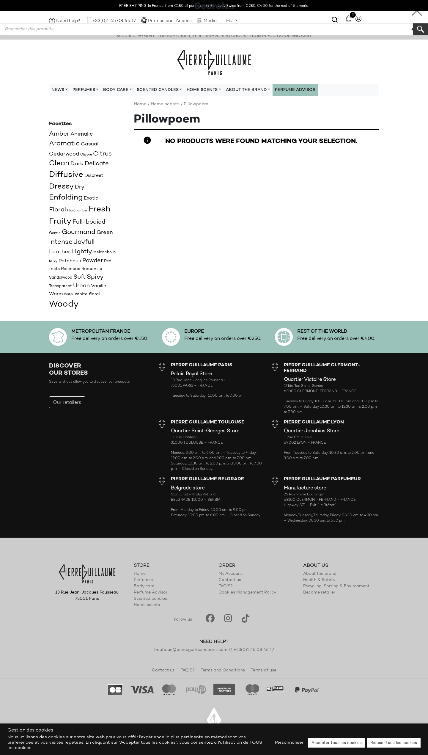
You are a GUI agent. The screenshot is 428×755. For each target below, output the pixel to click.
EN (230, 21)
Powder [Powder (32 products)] (92, 261)
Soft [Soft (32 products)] (79, 277)
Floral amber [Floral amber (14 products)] (77, 210)
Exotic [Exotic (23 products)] (91, 198)
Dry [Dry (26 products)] (79, 187)
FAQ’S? (225, 586)
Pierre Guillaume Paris (214, 62)
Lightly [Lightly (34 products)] (81, 252)
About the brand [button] (246, 90)
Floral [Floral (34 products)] (57, 210)
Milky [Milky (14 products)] (53, 261)
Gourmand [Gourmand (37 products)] (78, 232)
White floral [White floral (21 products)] (87, 294)
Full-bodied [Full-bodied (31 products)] (89, 222)
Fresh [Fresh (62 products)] (99, 209)
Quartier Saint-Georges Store (205, 431)
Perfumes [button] (84, 90)
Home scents (165, 104)
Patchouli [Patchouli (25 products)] (70, 260)
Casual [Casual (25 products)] (89, 144)
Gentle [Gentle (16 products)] (55, 233)
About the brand (319, 574)
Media (210, 21)
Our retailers (67, 402)
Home (140, 104)
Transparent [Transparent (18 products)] (60, 286)
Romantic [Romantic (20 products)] (91, 269)
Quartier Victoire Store (310, 379)
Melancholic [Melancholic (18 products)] (104, 252)
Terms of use (263, 670)
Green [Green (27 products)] (105, 233)
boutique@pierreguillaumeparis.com (190, 650)
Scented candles (150, 599)
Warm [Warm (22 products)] (56, 294)
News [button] (57, 90)
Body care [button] (115, 90)
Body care (144, 586)
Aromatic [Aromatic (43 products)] (64, 143)
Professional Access (170, 21)
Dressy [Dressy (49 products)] (61, 186)
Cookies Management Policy (247, 593)
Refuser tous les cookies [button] (393, 743)
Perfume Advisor (295, 90)
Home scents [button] (202, 90)
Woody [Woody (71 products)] (63, 304)
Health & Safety (319, 580)
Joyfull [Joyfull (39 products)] (84, 242)
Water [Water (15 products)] (68, 294)
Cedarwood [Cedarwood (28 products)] (64, 154)
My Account (230, 574)
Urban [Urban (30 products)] (81, 286)
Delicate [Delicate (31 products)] (97, 164)
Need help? (68, 21)
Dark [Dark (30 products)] (77, 164)
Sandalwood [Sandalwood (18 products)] (60, 278)
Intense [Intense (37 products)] (61, 242)
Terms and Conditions (223, 670)
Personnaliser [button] (289, 742)
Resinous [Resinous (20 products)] (70, 269)
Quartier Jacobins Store (311, 431)
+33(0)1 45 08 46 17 (114, 21)
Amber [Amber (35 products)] (59, 134)
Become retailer (319, 593)
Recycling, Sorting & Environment (336, 586)
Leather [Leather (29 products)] (59, 252)
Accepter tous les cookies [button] (336, 743)
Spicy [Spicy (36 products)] (95, 277)
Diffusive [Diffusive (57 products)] (66, 175)
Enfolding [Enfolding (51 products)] (66, 197)
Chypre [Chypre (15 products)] (86, 154)
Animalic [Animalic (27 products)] (81, 134)
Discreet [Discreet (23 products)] (93, 175)
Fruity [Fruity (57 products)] (60, 222)
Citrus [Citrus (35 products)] (102, 154)
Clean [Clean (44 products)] (59, 163)
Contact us (229, 580)
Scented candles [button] (158, 90)
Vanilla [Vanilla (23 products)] (98, 286)
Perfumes (143, 580)
